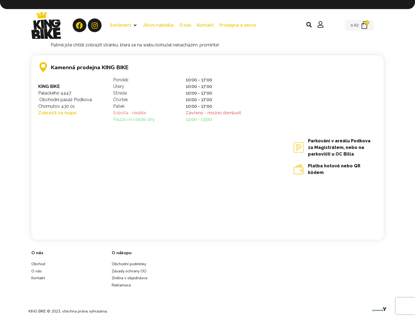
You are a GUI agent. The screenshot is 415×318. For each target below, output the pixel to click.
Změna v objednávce (130, 278)
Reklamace (121, 285)
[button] (123, 25)
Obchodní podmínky (129, 264)
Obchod (38, 264)
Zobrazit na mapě (57, 112)
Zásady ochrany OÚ (129, 271)
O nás (36, 271)
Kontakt (38, 278)
